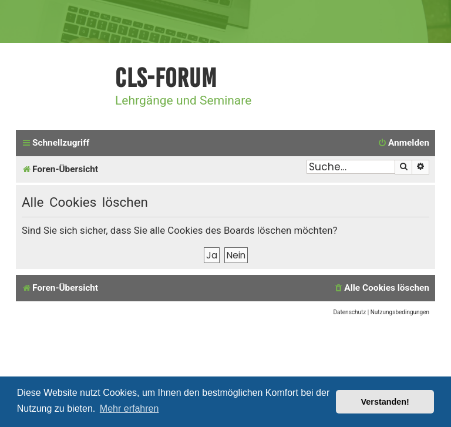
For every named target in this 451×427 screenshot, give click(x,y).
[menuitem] (403, 143)
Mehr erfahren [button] (129, 408)
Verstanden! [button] (385, 401)
